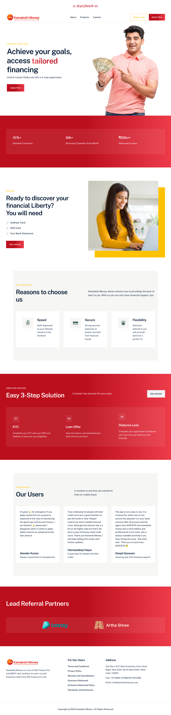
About (73, 17)
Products (84, 17)
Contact (97, 17)
